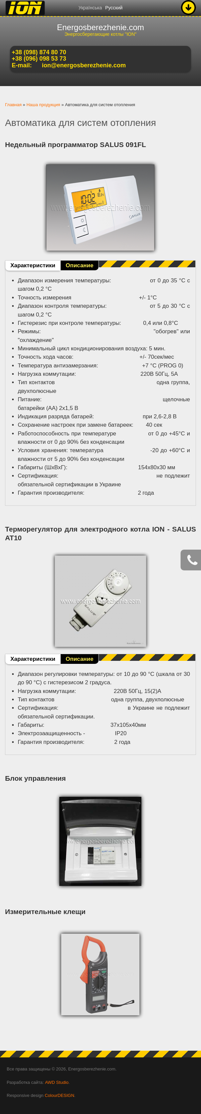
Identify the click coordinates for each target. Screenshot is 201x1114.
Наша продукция (43, 104)
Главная (13, 104)
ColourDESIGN (59, 1095)
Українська (90, 7)
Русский (114, 7)
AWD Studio (56, 1082)
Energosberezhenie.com (100, 27)
